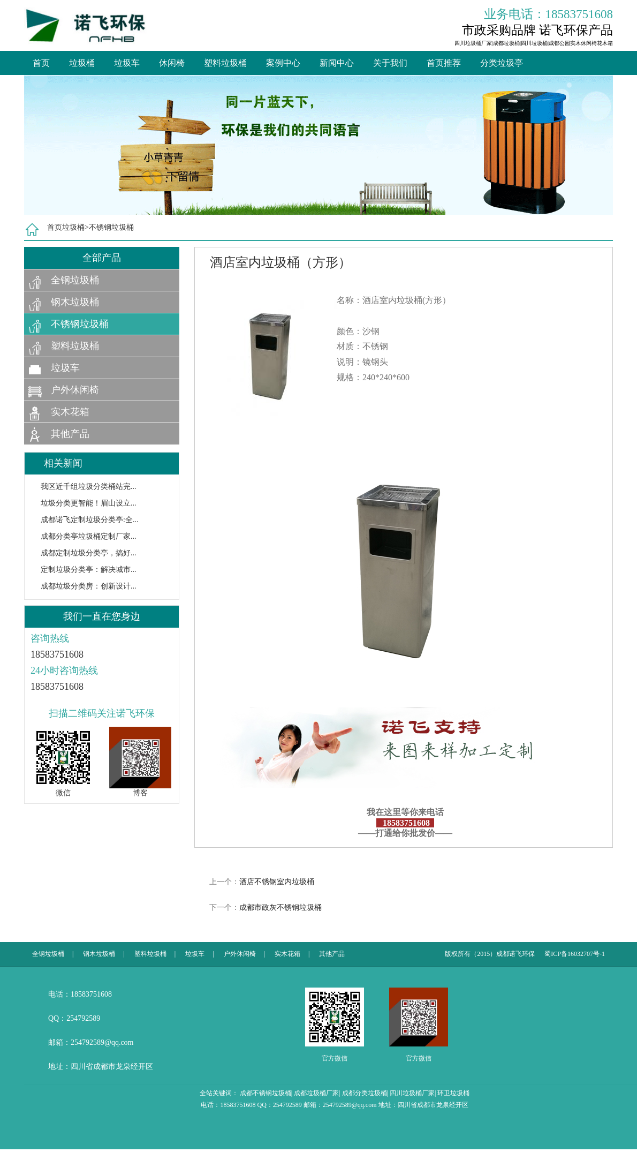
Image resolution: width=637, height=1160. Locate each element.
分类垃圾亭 (501, 62)
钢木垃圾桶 (75, 302)
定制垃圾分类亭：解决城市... (88, 570)
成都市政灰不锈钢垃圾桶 (280, 907)
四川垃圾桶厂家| (413, 1093)
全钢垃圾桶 (75, 280)
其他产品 (70, 433)
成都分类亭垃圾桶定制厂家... (88, 536)
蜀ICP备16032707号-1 (574, 954)
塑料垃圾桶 (225, 62)
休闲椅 (172, 62)
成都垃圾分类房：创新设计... (88, 586)
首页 (41, 62)
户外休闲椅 (75, 390)
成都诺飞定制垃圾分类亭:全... (89, 520)
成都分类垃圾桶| (365, 1093)
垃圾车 (127, 62)
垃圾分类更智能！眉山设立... (88, 503)
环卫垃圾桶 (453, 1093)
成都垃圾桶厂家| (317, 1093)
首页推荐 (444, 62)
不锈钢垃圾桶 (111, 227)
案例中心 (283, 62)
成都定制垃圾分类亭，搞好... (88, 553)
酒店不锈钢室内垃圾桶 (276, 882)
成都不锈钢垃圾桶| (266, 1093)
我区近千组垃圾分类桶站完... (88, 487)
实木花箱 (70, 411)
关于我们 (390, 62)
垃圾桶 (82, 62)
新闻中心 (337, 62)
